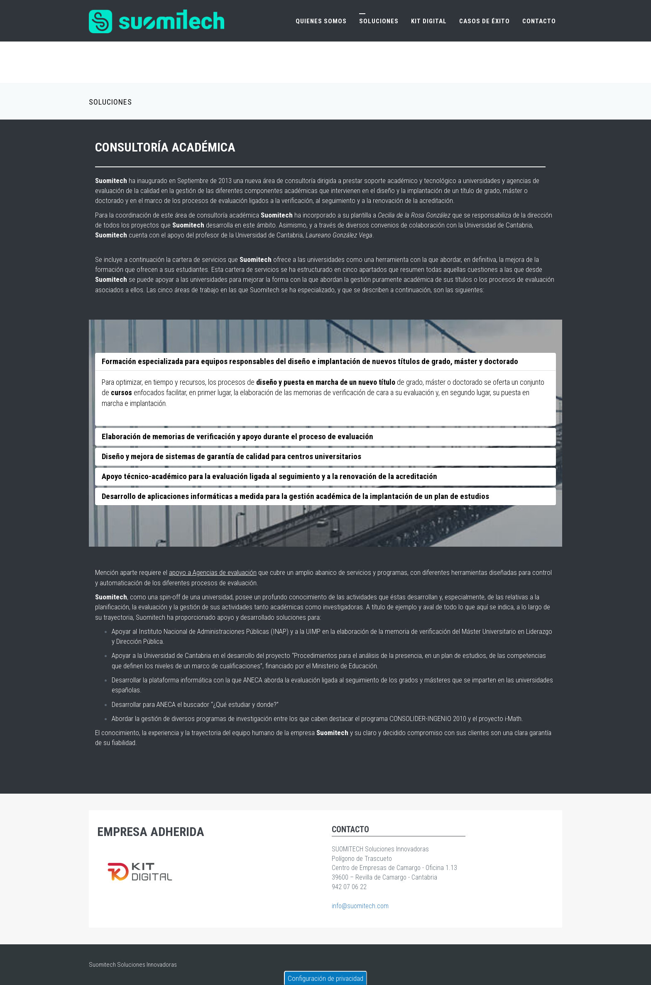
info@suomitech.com (360, 906)
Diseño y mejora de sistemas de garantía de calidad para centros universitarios (231, 456)
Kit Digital (429, 21)
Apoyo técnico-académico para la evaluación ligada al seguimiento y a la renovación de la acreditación (269, 476)
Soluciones (379, 21)
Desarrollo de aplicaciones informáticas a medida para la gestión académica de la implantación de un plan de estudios (295, 496)
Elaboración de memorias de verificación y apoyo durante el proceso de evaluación (237, 436)
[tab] (325, 361)
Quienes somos (321, 21)
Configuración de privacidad (325, 978)
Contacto (539, 21)
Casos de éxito (484, 21)
